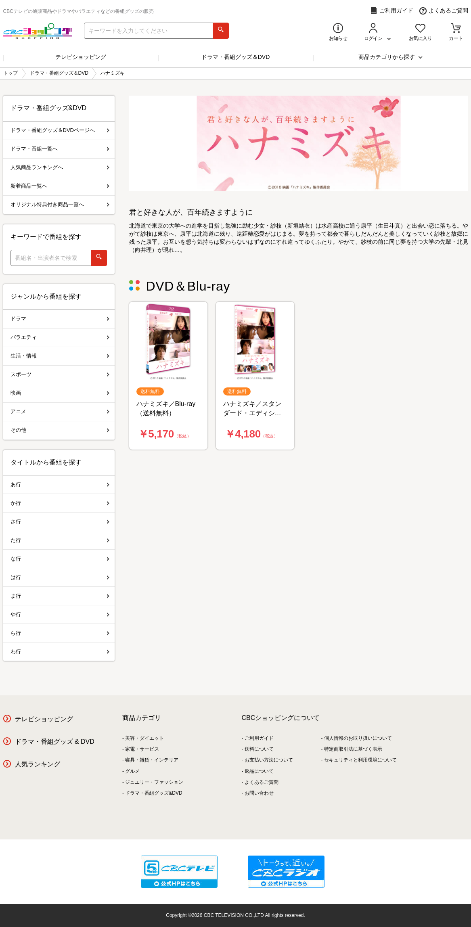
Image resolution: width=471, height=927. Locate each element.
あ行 (59, 484)
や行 (59, 614)
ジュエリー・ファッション (154, 782)
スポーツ (59, 374)
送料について (259, 749)
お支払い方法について (269, 760)
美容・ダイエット (144, 738)
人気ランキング (37, 764)
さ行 (59, 522)
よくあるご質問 (443, 11)
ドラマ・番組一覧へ (59, 149)
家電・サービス (142, 749)
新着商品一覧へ (59, 186)
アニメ (59, 411)
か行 (59, 503)
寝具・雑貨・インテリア (151, 760)
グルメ (132, 771)
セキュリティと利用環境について (360, 760)
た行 (59, 540)
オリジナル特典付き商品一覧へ (59, 204)
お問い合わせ (259, 793)
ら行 (59, 633)
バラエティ (59, 337)
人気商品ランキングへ (59, 167)
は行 (59, 577)
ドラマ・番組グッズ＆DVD (235, 57)
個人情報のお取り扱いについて (358, 738)
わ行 (59, 652)
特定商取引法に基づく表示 (353, 749)
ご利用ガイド (391, 11)
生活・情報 (59, 356)
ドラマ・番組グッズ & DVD (54, 741)
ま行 (59, 596)
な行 (59, 559)
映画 (59, 393)
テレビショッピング (80, 57)
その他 (59, 430)
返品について (259, 771)
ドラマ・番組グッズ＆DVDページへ (59, 130)
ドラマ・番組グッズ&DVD (153, 793)
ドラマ (59, 319)
